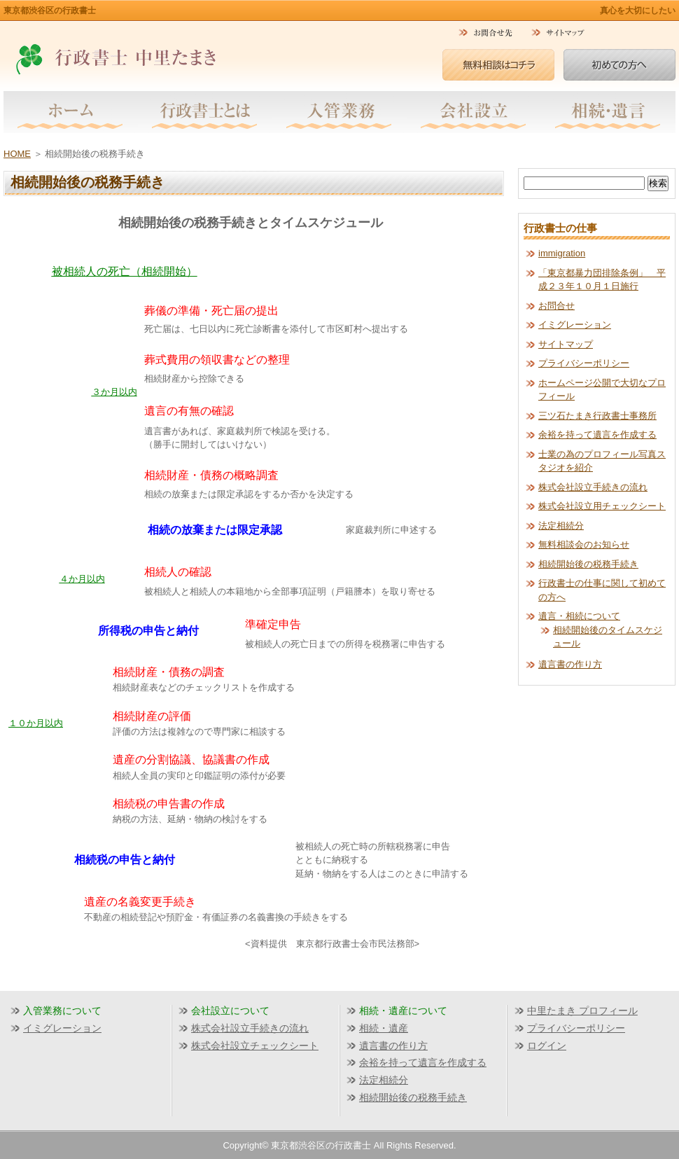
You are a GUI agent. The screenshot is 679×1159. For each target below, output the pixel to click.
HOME (17, 153)
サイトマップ (565, 344)
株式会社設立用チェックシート (602, 506)
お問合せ (556, 305)
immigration (561, 253)
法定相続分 (561, 525)
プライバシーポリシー (583, 363)
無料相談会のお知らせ (583, 544)
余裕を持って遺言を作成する (597, 434)
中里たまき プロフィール (582, 1010)
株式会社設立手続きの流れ (593, 487)
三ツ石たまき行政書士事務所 (597, 415)
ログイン (546, 1045)
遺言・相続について (579, 616)
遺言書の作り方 (570, 664)
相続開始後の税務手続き (588, 564)
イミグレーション (574, 324)
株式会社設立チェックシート (254, 1045)
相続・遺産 (383, 1028)
